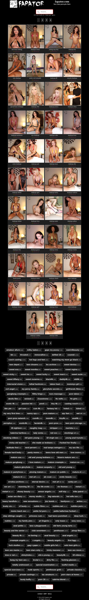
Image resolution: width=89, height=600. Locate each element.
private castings (27, 574)
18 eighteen (16, 428)
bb (12, 355)
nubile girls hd (51, 545)
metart (78, 487)
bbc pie (7, 408)
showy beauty (23, 491)
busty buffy (25, 579)
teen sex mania (12, 550)
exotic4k (23, 423)
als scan (48, 477)
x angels (36, 540)
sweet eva (13, 369)
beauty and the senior (14, 531)
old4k (76, 379)
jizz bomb (49, 501)
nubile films (39, 506)
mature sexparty (44, 467)
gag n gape (32, 545)
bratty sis (7, 506)
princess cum (35, 516)
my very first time (11, 413)
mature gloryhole (22, 467)
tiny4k (62, 418)
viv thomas (62, 487)
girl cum (22, 408)
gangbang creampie (16, 394)
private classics (74, 570)
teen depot (14, 364)
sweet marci (59, 374)
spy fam (65, 413)
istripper (54, 428)
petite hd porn (39, 511)
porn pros (53, 423)
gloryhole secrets (51, 389)
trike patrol (78, 491)
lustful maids (68, 565)
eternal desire (38, 482)
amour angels (44, 491)
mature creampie (56, 462)
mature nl (17, 477)
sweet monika (31, 369)
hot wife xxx (72, 496)
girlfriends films (73, 389)
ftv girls (73, 399)
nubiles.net (58, 506)
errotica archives (16, 482)
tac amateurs (48, 574)
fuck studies (14, 545)
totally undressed (20, 565)
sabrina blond (58, 579)
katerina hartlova (18, 433)
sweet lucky (41, 374)
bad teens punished (57, 516)
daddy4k (64, 379)
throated (24, 355)
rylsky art (72, 482)
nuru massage (55, 394)
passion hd (27, 404)
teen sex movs (74, 550)
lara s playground (38, 526)
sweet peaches (51, 369)
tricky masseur (54, 550)
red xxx (53, 433)
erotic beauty (65, 477)
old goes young (32, 438)
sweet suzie (77, 374)
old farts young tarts (62, 526)
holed (66, 408)
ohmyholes (26, 555)
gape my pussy (52, 350)
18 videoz (77, 555)
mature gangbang (13, 462)
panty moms (33, 452)
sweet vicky (8, 374)
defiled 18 (56, 355)
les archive (51, 364)
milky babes (32, 350)
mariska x (70, 428)
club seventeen (39, 531)
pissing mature (36, 472)
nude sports (33, 570)
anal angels (67, 535)
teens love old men (54, 452)
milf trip (62, 491)
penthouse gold (53, 570)
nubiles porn (77, 506)
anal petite (18, 526)
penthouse (59, 531)
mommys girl (73, 384)
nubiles (8, 521)
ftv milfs (59, 399)
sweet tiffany (13, 379)
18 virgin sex (52, 438)
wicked (27, 399)
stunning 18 (23, 487)
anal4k (75, 418)
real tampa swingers (53, 448)
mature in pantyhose (13, 472)
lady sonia (38, 433)
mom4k (49, 418)
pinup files (76, 531)
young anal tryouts (74, 438)
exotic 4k (10, 404)
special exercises (12, 570)
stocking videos (10, 438)
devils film (13, 399)
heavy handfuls (9, 501)
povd (41, 404)
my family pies (25, 521)
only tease (60, 521)
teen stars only (33, 550)
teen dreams (32, 364)
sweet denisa (70, 364)
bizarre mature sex (66, 457)
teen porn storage (73, 423)
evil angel (10, 389)
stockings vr (70, 433)
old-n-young (44, 555)
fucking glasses (69, 560)
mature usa (16, 457)
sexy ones (76, 521)
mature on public (58, 472)
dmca (49, 594)
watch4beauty (72, 350)
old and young (65, 467)
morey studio (35, 496)
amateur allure (13, 350)
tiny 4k (54, 404)
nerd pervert (31, 448)
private (10, 574)
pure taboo (74, 394)
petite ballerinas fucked (65, 511)
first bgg (72, 540)
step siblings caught (12, 516)
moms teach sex (18, 511)
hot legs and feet (37, 360)
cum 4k (36, 408)
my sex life (74, 448)
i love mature (35, 462)
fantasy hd (52, 408)
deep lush (78, 516)
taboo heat (55, 384)
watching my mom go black (65, 360)
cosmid (71, 355)
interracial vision (15, 384)
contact (39, 594)
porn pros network (16, 418)
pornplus (8, 423)
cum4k (35, 418)
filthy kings (37, 394)
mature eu (74, 462)
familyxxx (65, 501)
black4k (49, 379)
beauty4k (61, 555)
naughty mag (36, 428)
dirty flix (50, 560)
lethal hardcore (36, 384)
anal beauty (49, 535)
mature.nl (76, 472)
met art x (56, 482)
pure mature (49, 413)
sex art (7, 487)
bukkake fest (13, 448)
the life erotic (43, 487)
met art (32, 477)
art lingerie (44, 521)
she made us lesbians (42, 443)
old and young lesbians (39, 457)
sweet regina (71, 369)
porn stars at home (70, 574)
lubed (78, 408)
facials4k (38, 423)
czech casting (14, 360)
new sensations (30, 501)
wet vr (79, 413)
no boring (32, 535)
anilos (80, 501)
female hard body (13, 452)
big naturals (53, 496)
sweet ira (25, 374)
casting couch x (72, 404)
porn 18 (41, 579)
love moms (76, 452)
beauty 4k (17, 535)
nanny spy (32, 413)
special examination (45, 565)
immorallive (40, 355)
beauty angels (54, 540)
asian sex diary (15, 496)
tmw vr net (10, 555)
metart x (6, 491)
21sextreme (43, 399)
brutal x (36, 560)
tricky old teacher (17, 443)
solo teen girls (71, 545)
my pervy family (29, 389)
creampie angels (17, 540)
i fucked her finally (67, 443)
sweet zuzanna (32, 379)
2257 (45, 594)
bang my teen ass (18, 560)
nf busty (23, 506)
